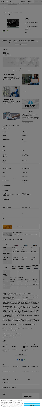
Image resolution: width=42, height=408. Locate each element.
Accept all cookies (32, 405)
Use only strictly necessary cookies (32, 403)
